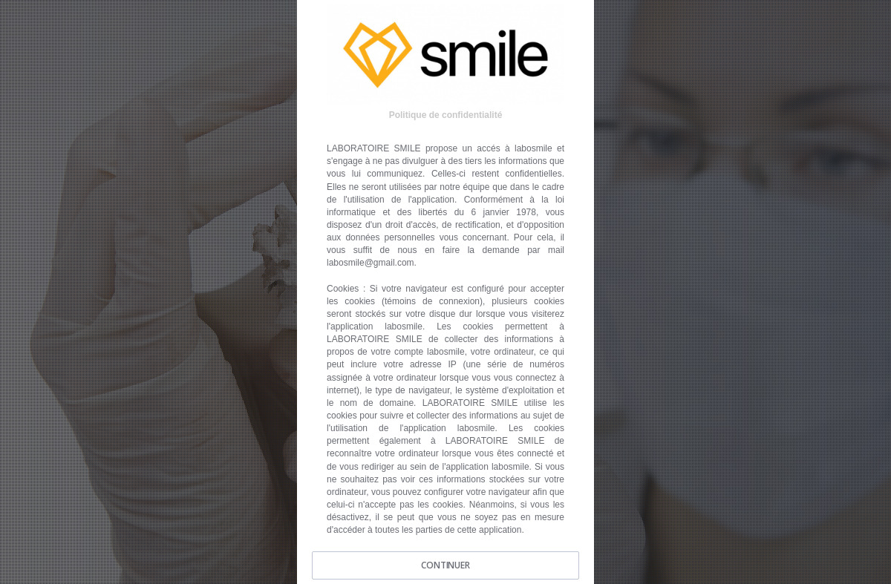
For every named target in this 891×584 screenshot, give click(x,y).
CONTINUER (445, 565)
